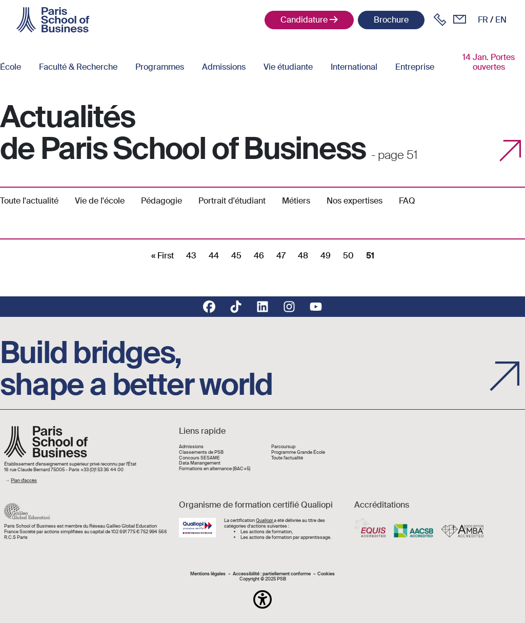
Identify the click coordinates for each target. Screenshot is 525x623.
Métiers (296, 200)
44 (214, 255)
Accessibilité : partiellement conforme (272, 574)
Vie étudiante (288, 67)
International (354, 67)
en (501, 19)
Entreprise (414, 67)
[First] (162, 256)
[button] (262, 599)
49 (325, 255)
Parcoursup (283, 447)
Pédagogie (161, 200)
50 (348, 255)
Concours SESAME (199, 458)
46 (259, 255)
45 (236, 255)
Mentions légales (208, 574)
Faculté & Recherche (78, 67)
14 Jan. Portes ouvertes (488, 62)
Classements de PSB (201, 452)
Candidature (304, 19)
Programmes (159, 67)
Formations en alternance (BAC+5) (214, 469)
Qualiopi (265, 520)
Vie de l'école (100, 200)
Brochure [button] (391, 19)
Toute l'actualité (29, 200)
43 (191, 255)
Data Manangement (199, 463)
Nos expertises (354, 200)
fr (483, 19)
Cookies (326, 574)
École (10, 67)
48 (303, 255)
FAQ (407, 200)
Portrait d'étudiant (232, 200)
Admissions (224, 67)
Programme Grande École (298, 452)
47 (281, 255)
